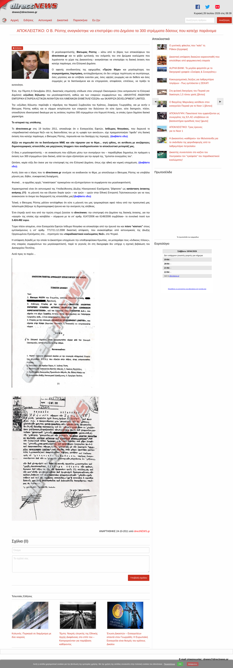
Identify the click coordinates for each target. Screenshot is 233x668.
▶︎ (221, 102)
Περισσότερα (169, 664)
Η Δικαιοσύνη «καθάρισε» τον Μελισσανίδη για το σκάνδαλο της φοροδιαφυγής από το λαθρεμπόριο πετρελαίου (193, 142)
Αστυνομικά (45, 20)
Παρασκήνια (80, 20)
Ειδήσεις (28, 20)
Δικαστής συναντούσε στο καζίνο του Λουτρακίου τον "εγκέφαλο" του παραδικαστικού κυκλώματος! (194, 156)
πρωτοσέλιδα (183, 237)
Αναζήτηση (224, 20)
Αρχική (14, 20)
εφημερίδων (195, 237)
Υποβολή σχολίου (138, 578)
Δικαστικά (62, 20)
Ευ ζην (96, 20)
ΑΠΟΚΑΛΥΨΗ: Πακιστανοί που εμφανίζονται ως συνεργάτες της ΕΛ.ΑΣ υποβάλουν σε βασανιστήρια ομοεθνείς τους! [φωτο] (194, 117)
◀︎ (157, 102)
